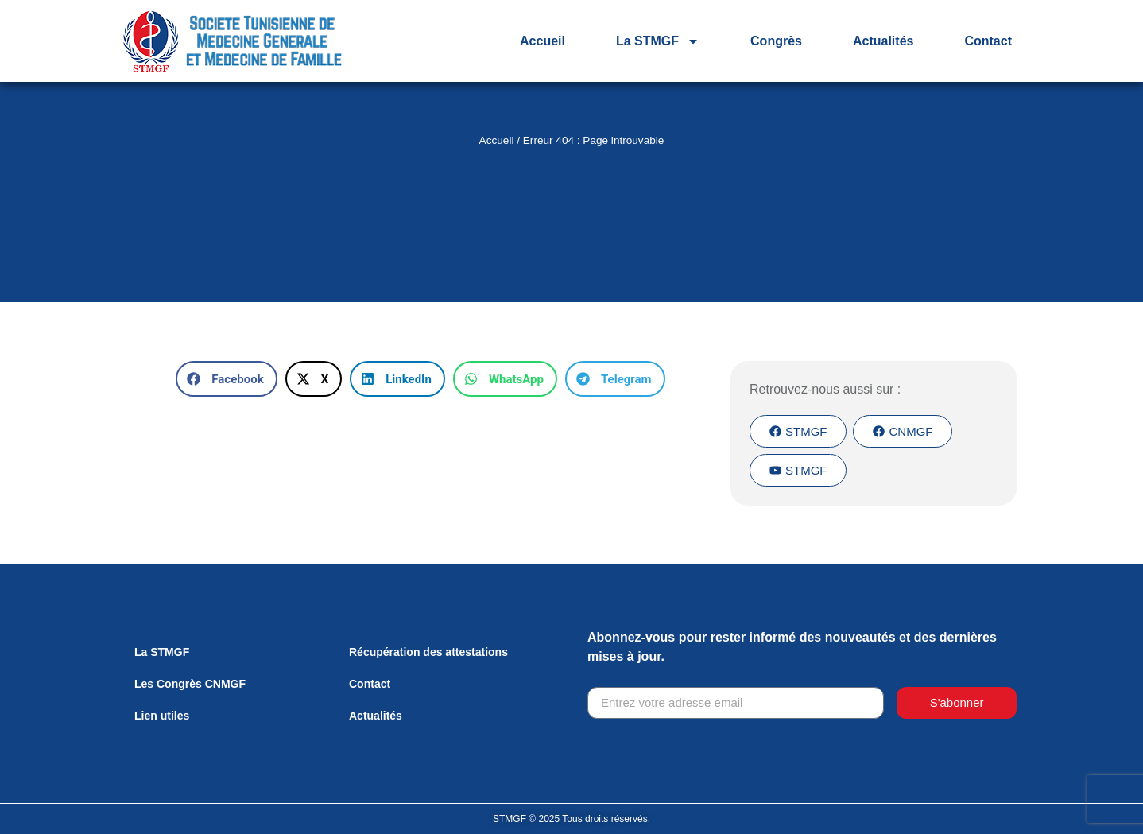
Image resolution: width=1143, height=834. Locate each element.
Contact (988, 41)
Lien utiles (161, 715)
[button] (226, 379)
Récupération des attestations (428, 652)
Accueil (542, 41)
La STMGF (657, 41)
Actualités (883, 41)
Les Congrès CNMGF (190, 683)
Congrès (776, 41)
